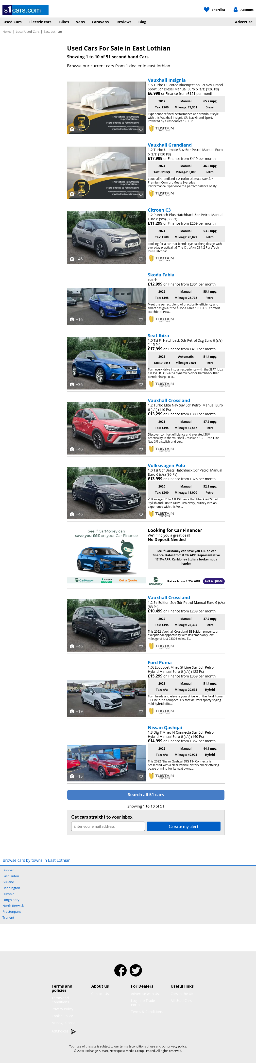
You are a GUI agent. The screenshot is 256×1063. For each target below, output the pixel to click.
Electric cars (40, 21)
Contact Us (100, 993)
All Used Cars (181, 1000)
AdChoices (64, 1031)
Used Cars (12, 21)
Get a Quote (214, 581)
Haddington (11, 888)
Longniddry (10, 900)
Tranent (8, 917)
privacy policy (177, 1046)
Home (7, 31)
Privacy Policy (62, 1009)
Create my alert (184, 826)
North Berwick (13, 906)
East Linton (10, 876)
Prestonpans (11, 911)
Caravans (100, 21)
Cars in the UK (182, 993)
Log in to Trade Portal (143, 1002)
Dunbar (8, 870)
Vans (80, 21)
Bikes (64, 21)
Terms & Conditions (147, 1011)
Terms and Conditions (60, 1000)
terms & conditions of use (137, 1046)
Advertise (244, 21)
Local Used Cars (27, 31)
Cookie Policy (62, 1015)
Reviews (124, 21)
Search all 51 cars (146, 794)
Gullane (8, 882)
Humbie (8, 894)
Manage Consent (65, 1022)
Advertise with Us (145, 993)
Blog (142, 21)
